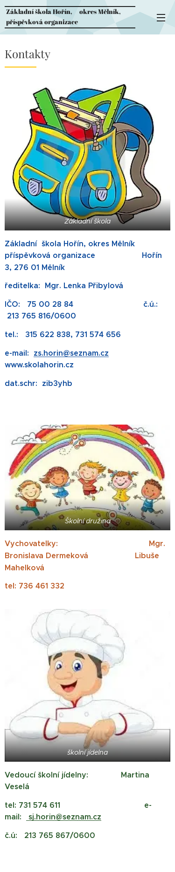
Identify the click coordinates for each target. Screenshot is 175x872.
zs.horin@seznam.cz (71, 353)
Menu (161, 17)
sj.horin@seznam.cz (63, 817)
